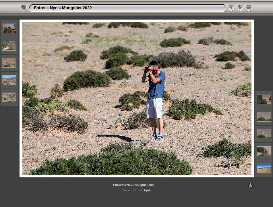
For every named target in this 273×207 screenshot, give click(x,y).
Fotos (39, 7)
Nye (53, 7)
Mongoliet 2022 (77, 7)
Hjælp (147, 190)
